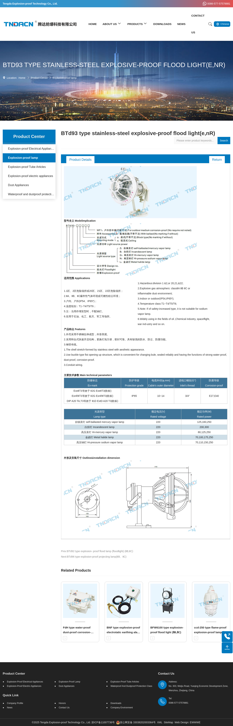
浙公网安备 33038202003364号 (136, 722)
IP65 (134, 395)
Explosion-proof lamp (65, 77)
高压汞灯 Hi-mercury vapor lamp (99, 432)
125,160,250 (204, 422)
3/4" (187, 395)
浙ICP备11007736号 (103, 722)
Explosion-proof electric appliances (30, 176)
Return (217, 159)
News (9, 707)
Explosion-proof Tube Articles (27, 166)
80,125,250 (204, 432)
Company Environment (121, 707)
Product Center (39, 77)
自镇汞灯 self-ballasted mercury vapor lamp (99, 422)
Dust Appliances (18, 185)
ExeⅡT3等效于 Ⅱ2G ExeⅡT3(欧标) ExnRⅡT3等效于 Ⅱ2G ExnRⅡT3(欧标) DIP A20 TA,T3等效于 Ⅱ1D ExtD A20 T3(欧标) (92, 395)
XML (159, 722)
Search (224, 140)
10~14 (160, 395)
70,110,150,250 (204, 442)
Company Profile (15, 703)
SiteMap (168, 722)
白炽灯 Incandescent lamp (99, 427)
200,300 (204, 427)
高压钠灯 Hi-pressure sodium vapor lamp (99, 442)
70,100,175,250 (204, 437)
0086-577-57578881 (216, 3)
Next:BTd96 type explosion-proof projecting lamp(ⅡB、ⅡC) (94, 556)
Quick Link (11, 695)
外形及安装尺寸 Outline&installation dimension (92, 457)
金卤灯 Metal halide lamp (99, 437)
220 (158, 422)
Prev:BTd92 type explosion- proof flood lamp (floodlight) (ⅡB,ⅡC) (97, 551)
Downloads (115, 703)
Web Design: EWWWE (187, 722)
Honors (62, 703)
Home (22, 77)
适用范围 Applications (77, 278)
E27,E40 (214, 395)
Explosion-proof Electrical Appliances (32, 148)
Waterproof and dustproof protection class (32, 194)
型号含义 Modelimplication (80, 220)
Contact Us (64, 707)
